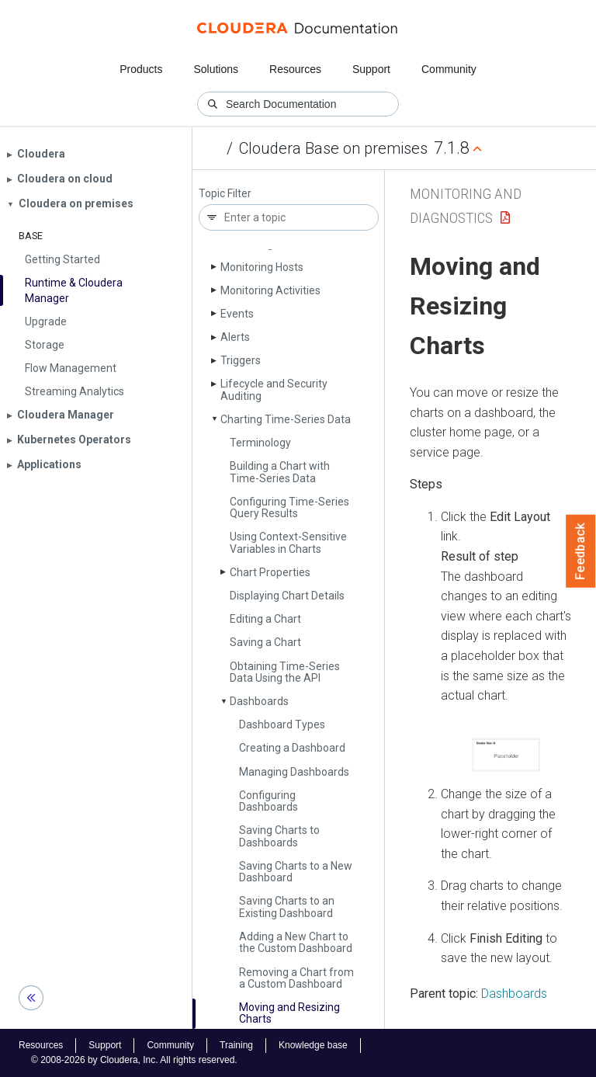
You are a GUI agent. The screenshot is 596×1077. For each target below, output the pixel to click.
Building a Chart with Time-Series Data (280, 472)
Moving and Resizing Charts (289, 1013)
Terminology (260, 442)
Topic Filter (225, 194)
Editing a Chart (265, 619)
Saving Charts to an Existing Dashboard (286, 907)
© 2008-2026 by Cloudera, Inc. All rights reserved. (134, 1059)
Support (371, 69)
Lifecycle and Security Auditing (273, 389)
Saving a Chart (265, 642)
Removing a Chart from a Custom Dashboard (296, 978)
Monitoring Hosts (261, 267)
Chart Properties (270, 572)
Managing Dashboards (294, 772)
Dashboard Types (282, 724)
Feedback (580, 551)
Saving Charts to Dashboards (279, 836)
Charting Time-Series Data (285, 419)
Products (141, 69)
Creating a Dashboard (292, 748)
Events (237, 313)
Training (236, 1045)
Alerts (235, 337)
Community (448, 69)
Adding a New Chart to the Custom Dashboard (295, 942)
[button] (506, 755)
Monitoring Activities (270, 290)
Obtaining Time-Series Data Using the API (285, 672)
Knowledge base (313, 1045)
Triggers (240, 360)
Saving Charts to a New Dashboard (295, 872)
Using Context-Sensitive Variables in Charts (288, 542)
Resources (295, 69)
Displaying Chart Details (287, 595)
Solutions (215, 69)
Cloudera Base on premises (333, 148)
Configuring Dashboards (268, 801)
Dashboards (259, 701)
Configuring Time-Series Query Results (289, 507)
